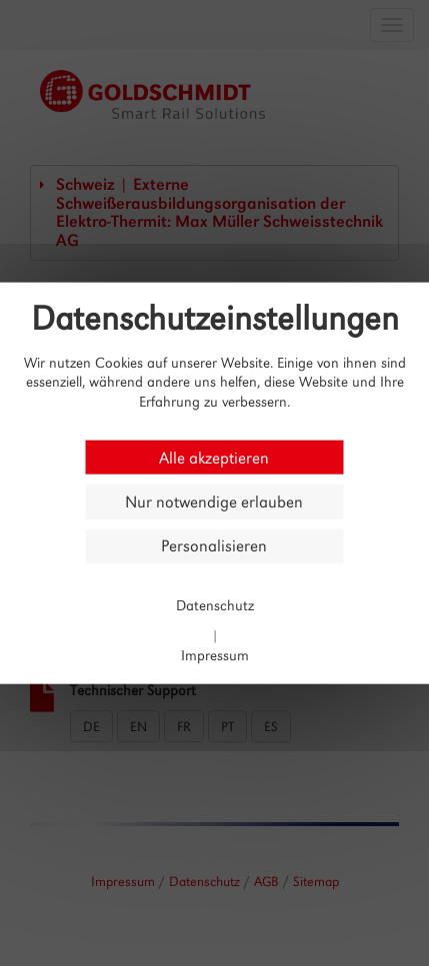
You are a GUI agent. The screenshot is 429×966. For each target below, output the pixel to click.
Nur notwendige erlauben (214, 501)
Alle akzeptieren (214, 457)
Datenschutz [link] (215, 603)
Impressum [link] (215, 654)
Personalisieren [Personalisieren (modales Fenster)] (214, 545)
